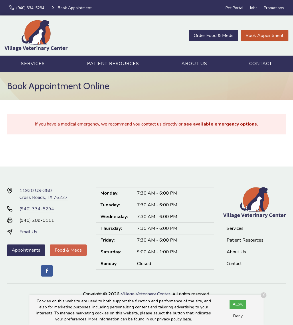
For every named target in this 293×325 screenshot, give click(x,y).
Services (33, 63)
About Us (194, 63)
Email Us (28, 232)
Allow (238, 304)
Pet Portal (234, 8)
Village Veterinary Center (145, 294)
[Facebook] (47, 271)
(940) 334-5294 (36, 209)
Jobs (254, 8)
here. (187, 319)
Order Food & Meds (213, 35)
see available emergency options (220, 124)
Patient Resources (113, 63)
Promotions (274, 8)
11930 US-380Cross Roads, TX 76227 (43, 194)
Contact (260, 63)
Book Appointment (265, 35)
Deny (238, 316)
